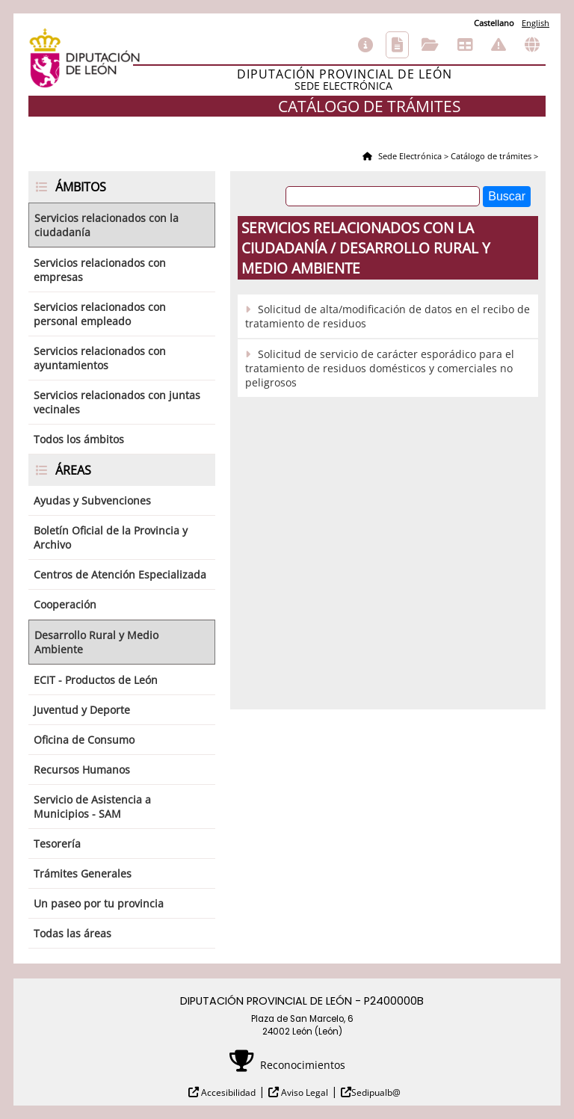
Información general (365, 44)
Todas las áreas (72, 933)
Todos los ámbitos (79, 439)
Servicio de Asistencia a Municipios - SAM (92, 806)
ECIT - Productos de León (96, 680)
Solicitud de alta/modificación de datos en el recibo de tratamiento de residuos (387, 316)
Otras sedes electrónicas (532, 44)
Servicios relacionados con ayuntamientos (100, 358)
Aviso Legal (303, 1092)
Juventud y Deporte (82, 710)
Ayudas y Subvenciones (92, 500)
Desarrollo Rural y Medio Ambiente (96, 642)
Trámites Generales (83, 873)
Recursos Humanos (82, 769)
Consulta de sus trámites (430, 44)
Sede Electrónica (409, 155)
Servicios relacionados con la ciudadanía (106, 225)
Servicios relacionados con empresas (100, 270)
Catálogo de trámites (397, 44)
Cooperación (65, 604)
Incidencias (498, 44)
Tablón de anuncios (464, 44)
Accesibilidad (227, 1092)
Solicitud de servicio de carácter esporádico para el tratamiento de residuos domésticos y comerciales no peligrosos (379, 368)
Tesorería (57, 843)
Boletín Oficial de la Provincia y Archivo (111, 537)
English (535, 22)
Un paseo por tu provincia (99, 903)
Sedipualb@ (376, 1092)
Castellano (494, 22)
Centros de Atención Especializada (120, 574)
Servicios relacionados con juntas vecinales (117, 402)
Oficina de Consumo (84, 740)
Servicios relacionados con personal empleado (100, 314)
